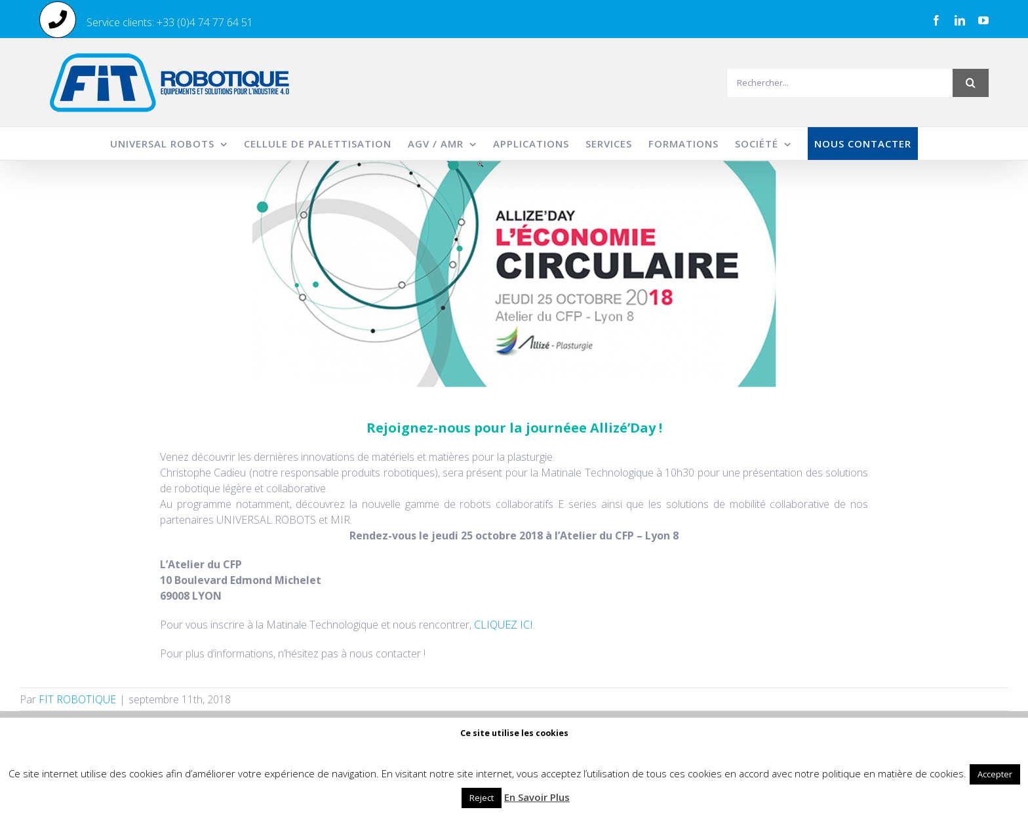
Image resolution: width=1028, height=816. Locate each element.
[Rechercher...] (839, 83)
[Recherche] (971, 83)
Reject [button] (481, 798)
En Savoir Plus (537, 797)
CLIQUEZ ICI (503, 624)
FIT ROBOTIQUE (77, 699)
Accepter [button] (995, 774)
